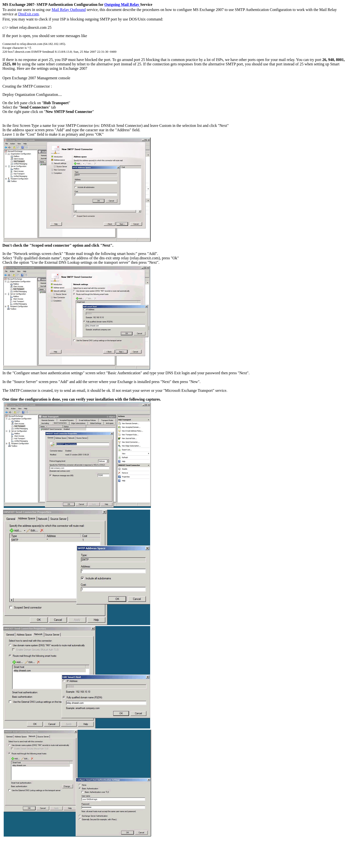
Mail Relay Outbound (69, 10)
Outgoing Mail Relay (122, 4)
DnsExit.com (28, 14)
